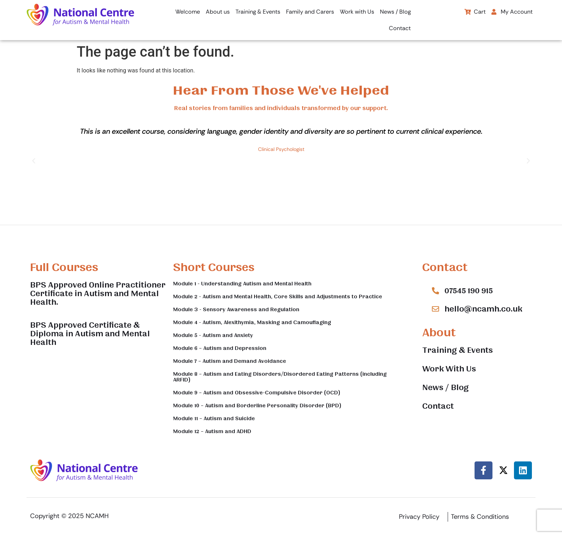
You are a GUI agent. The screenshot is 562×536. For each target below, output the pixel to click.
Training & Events (257, 11)
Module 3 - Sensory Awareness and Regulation (236, 309)
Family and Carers (310, 11)
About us (218, 11)
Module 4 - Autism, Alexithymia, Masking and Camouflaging (252, 322)
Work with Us (357, 11)
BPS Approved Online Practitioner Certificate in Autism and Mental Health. (98, 293)
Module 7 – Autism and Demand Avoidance (229, 361)
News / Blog (395, 11)
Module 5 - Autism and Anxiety (213, 335)
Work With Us (449, 369)
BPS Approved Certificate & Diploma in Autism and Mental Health (90, 334)
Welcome (187, 11)
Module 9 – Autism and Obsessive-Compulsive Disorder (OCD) (256, 392)
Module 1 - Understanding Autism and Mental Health (242, 283)
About (439, 333)
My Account (512, 11)
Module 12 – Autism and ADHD (212, 431)
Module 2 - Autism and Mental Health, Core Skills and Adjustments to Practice (277, 296)
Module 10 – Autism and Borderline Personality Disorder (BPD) (257, 405)
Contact (400, 28)
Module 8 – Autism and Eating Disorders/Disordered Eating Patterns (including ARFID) (280, 377)
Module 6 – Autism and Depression (219, 348)
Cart (475, 11)
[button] (514, 12)
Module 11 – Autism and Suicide (214, 418)
